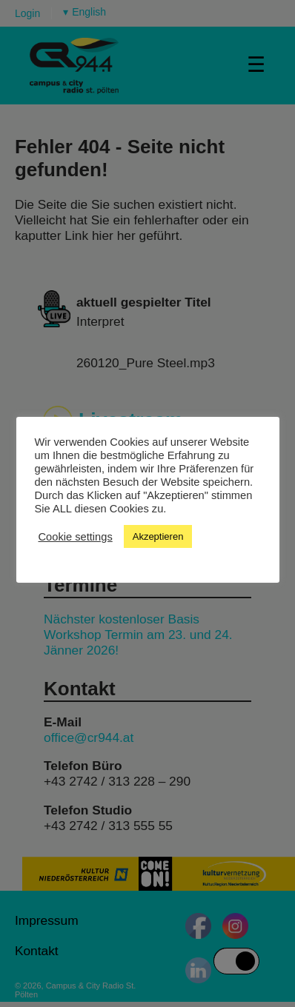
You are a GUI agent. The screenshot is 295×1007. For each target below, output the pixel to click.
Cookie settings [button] (76, 537)
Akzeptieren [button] (158, 536)
